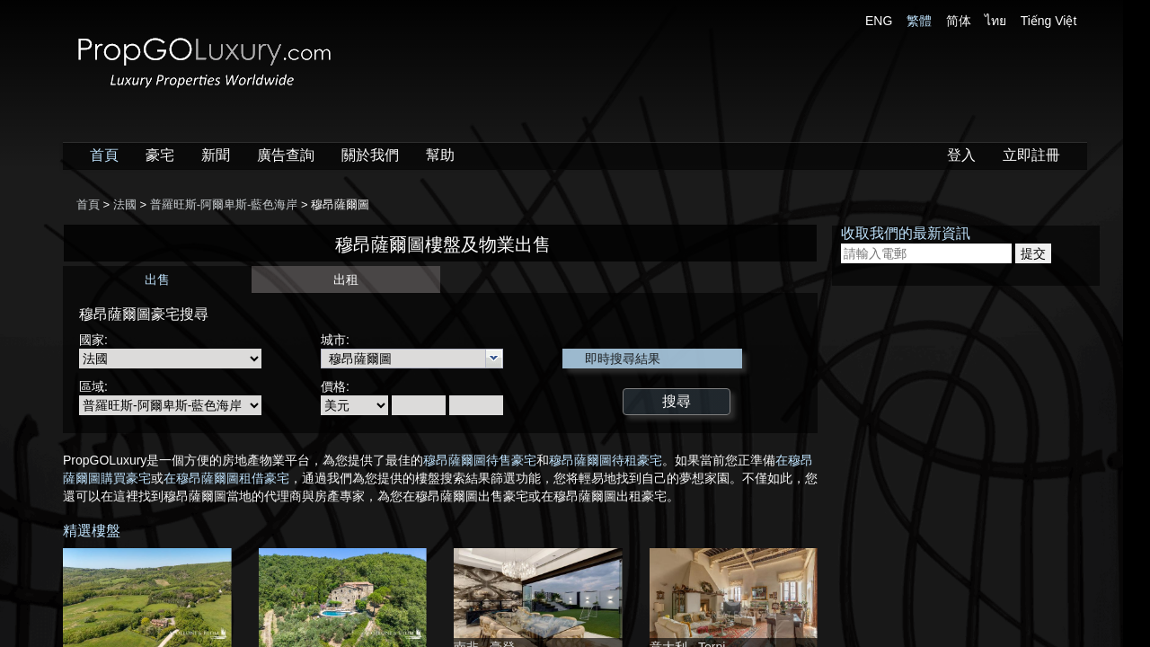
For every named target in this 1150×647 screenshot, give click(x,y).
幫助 (440, 155)
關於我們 (370, 155)
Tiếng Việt (1049, 20)
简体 (958, 20)
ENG (878, 20)
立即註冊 (1031, 155)
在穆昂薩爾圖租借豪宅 (226, 478)
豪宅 (160, 155)
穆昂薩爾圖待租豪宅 (605, 460)
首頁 (104, 155)
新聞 (215, 155)
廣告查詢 (285, 155)
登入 (961, 155)
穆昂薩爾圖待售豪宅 (479, 460)
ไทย (995, 20)
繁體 (919, 20)
